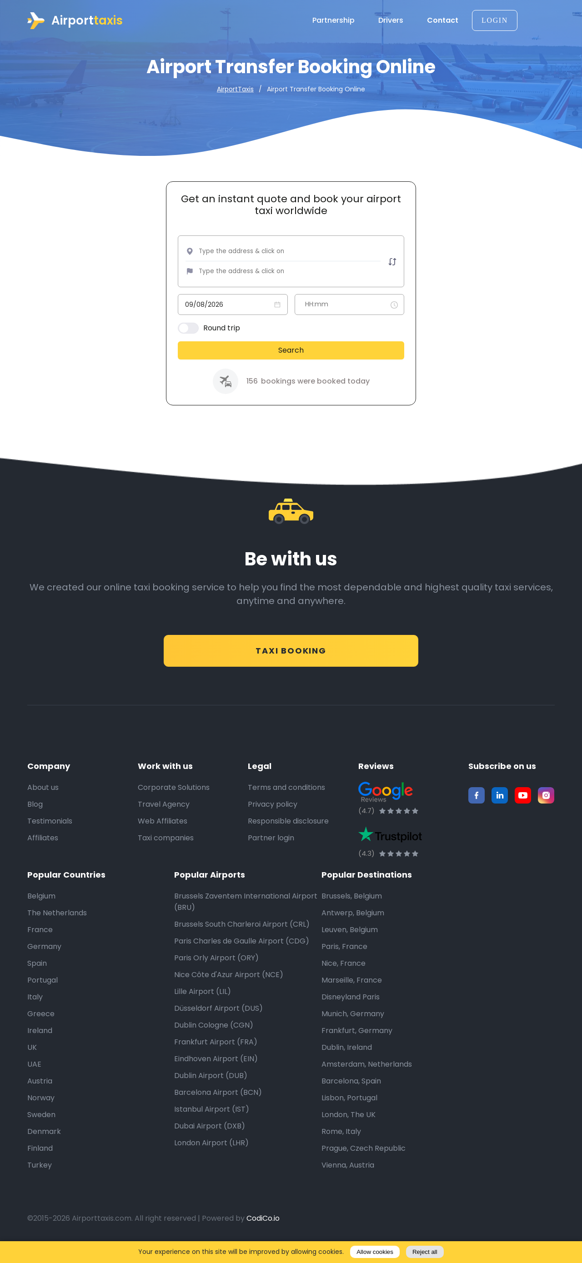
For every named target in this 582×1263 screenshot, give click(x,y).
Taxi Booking (291, 655)
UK (32, 1060)
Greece (41, 1027)
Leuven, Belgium (349, 943)
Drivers (394, 20)
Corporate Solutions (174, 800)
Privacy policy (272, 817)
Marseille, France (351, 993)
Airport (75, 20)
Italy (35, 1010)
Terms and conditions (286, 800)
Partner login (271, 851)
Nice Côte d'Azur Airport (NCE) (228, 988)
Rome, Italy (341, 1144)
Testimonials (49, 834)
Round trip (224, 330)
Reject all (424, 1251)
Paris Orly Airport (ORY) (216, 971)
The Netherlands (57, 926)
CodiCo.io (263, 1231)
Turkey (39, 1178)
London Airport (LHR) (211, 1156)
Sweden (41, 1128)
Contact (442, 20)
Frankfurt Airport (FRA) (215, 1055)
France (40, 943)
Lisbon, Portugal (349, 1111)
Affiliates (42, 851)
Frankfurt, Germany (356, 1043)
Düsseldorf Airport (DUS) (218, 1021)
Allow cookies (374, 1251)
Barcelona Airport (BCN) (218, 1105)
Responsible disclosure (288, 834)
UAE (34, 1077)
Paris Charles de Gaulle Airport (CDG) (241, 954)
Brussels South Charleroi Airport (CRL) (242, 937)
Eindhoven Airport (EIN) (216, 1072)
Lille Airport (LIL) (202, 1004)
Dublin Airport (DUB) (210, 1088)
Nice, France (343, 976)
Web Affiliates (162, 834)
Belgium (41, 909)
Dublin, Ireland (346, 1060)
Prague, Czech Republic (363, 1161)
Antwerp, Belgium (352, 926)
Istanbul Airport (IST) (211, 1122)
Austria (39, 1094)
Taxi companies (166, 851)
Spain (37, 976)
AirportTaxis (235, 89)
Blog (35, 817)
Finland (40, 1161)
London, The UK (348, 1128)
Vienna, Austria (347, 1178)
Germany (44, 959)
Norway (41, 1111)
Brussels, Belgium (351, 909)
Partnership (336, 20)
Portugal (42, 993)
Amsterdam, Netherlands (366, 1077)
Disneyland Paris (350, 1010)
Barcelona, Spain (351, 1094)
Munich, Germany (352, 1027)
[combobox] (264, 254)
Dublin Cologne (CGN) (213, 1038)
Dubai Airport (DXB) (209, 1139)
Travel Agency (164, 817)
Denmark (44, 1144)
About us (43, 800)
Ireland (39, 1043)
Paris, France (344, 959)
